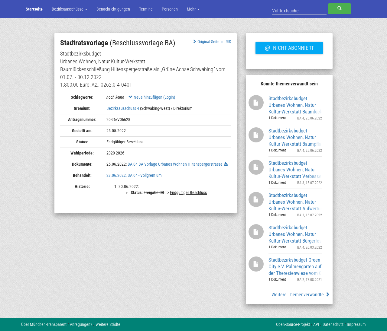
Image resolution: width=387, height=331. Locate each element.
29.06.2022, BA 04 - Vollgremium (134, 175)
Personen (170, 9)
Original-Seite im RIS (211, 41)
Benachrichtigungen (113, 9)
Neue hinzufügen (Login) (151, 97)
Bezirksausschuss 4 (122, 108)
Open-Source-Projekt (293, 324)
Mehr (193, 9)
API (316, 324)
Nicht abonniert (289, 47)
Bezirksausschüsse (69, 9)
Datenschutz (333, 324)
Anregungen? (81, 324)
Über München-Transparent (44, 324)
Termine (146, 9)
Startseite (34, 9)
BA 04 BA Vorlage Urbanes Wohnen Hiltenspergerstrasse (175, 164)
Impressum (356, 324)
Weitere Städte (108, 324)
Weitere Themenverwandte (301, 295)
